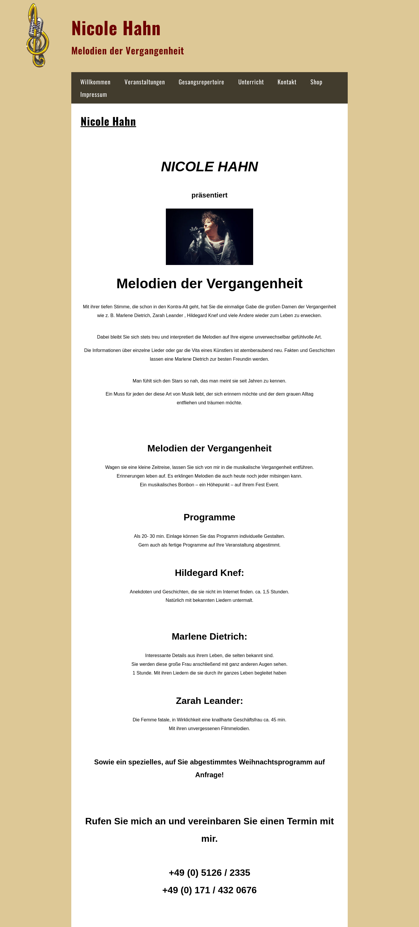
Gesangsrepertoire (201, 81)
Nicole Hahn (108, 121)
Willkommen (95, 81)
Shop (316, 81)
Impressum (93, 94)
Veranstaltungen (145, 81)
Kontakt (287, 81)
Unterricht (251, 81)
